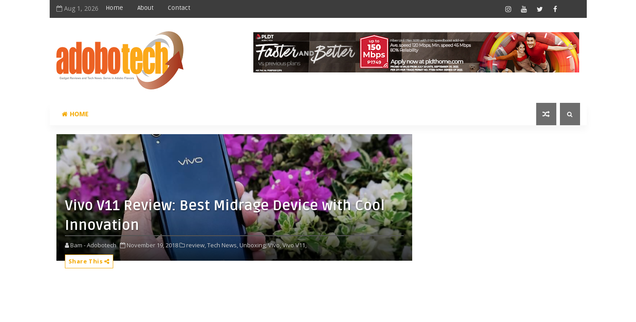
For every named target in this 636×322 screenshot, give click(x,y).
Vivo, (274, 245)
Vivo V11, (294, 245)
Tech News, (222, 245)
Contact (179, 8)
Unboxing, (253, 245)
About (145, 8)
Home (114, 8)
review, (196, 245)
